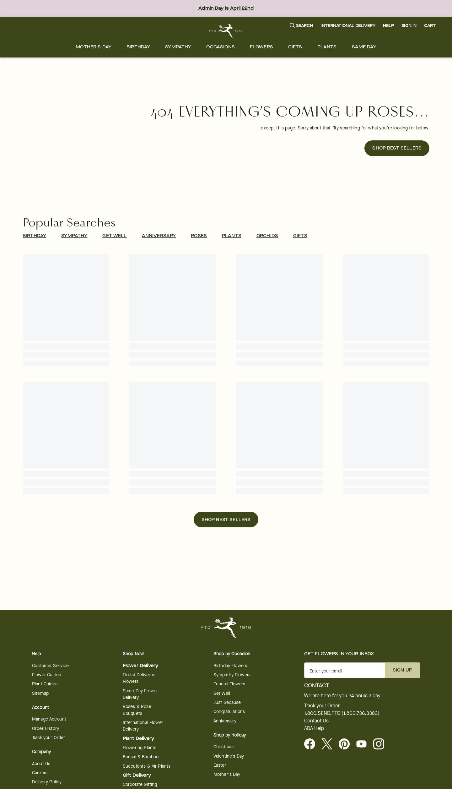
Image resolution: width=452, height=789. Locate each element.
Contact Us (316, 720)
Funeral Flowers (229, 684)
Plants (327, 47)
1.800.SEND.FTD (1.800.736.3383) (341, 713)
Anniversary (225, 721)
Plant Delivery (138, 739)
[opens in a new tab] (364, 744)
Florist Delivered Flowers (139, 678)
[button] (301, 26)
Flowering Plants (139, 748)
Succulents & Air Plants (146, 766)
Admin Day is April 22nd (225, 8)
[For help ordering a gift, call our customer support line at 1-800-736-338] (226, 31)
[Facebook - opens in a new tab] (312, 744)
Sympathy (178, 47)
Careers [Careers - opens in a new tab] (39, 773)
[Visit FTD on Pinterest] (347, 744)
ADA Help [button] (314, 728)
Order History (45, 729)
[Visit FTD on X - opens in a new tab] (329, 744)
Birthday (138, 47)
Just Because (227, 702)
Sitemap (40, 693)
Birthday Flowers (230, 666)
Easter (219, 765)
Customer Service (50, 666)
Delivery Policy (47, 782)
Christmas (223, 747)
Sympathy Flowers (231, 675)
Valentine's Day (228, 756)
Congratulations (229, 712)
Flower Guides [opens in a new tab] (46, 675)
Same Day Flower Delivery (140, 694)
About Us (41, 764)
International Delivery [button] (347, 25)
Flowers (261, 47)
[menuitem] (93, 47)
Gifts (295, 47)
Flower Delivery (140, 666)
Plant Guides (44, 684)
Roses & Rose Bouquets (137, 710)
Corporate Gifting (140, 784)
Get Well (221, 693)
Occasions (220, 47)
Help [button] (388, 25)
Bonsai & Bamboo (141, 757)
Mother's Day (93, 47)
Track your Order (48, 738)
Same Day (364, 47)
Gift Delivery (137, 775)
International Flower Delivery (143, 726)
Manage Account (49, 719)
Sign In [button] (409, 25)
